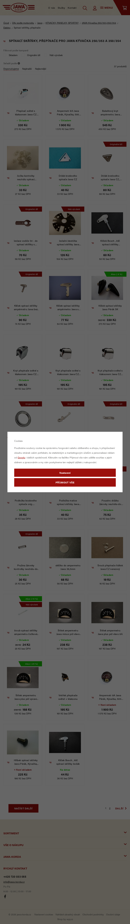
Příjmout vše (65, 482)
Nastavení (65, 472)
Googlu (21, 457)
